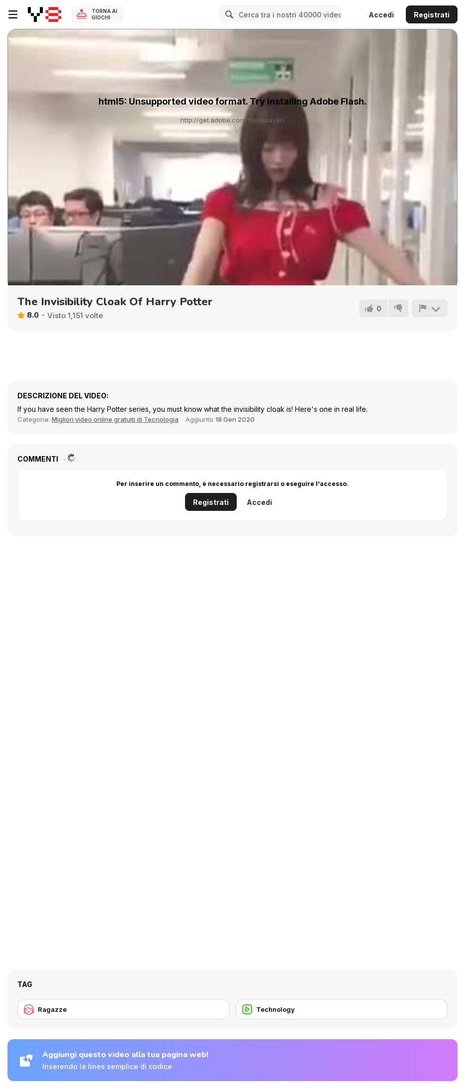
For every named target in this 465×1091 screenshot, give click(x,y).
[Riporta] (430, 308)
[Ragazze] (123, 1009)
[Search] (228, 14)
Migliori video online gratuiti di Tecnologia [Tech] (115, 419)
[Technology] (342, 1009)
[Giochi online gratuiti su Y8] (44, 14)
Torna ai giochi (104, 14)
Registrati (432, 14)
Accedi (381, 14)
